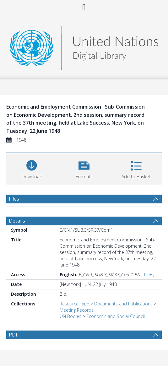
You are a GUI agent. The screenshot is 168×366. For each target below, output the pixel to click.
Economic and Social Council (115, 316)
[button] (84, 168)
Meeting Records (77, 310)
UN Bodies (70, 316)
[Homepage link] (84, 46)
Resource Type (74, 304)
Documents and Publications (123, 304)
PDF (148, 274)
